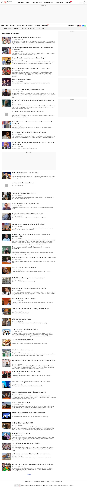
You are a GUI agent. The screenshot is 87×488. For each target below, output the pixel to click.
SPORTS (30, 25)
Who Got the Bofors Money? (21, 402)
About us (60, 485)
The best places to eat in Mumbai (22, 340)
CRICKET (24, 25)
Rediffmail (21, 2)
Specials (35, 28)
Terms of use (65, 485)
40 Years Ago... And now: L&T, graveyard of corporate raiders (31, 454)
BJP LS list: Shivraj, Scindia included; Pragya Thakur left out (31, 68)
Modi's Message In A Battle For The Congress (26, 37)
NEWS (6, 25)
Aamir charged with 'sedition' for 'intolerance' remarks (29, 132)
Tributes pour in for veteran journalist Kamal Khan (28, 89)
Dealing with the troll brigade (21, 433)
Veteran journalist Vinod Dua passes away (25, 203)
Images (16, 28)
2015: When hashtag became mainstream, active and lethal (31, 382)
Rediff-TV (68, 2)
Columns (21, 28)
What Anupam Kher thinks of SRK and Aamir (26, 371)
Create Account (83, 2)
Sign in (85, 1)
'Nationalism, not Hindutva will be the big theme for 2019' (30, 309)
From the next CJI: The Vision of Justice (25, 329)
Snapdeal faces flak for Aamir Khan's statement (27, 214)
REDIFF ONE (45, 25)
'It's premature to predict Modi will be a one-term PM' (29, 392)
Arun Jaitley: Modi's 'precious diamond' (24, 267)
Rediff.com (26, 485)
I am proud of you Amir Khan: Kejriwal (24, 193)
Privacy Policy (45, 485)
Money (28, 2)
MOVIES (19, 25)
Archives (41, 28)
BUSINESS (12, 25)
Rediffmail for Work (29, 481)
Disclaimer (39, 485)
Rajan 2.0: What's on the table (21, 319)
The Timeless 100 (58, 481)
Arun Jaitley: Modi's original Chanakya (24, 298)
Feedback (55, 485)
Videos (52, 481)
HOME (2, 25)
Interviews (28, 28)
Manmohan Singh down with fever (23, 183)
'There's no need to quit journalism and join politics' (28, 224)
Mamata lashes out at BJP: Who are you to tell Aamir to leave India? (34, 257)
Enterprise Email (37, 2)
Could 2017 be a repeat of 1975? (22, 423)
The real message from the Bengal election (26, 443)
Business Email (48, 2)
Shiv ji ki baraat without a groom (22, 350)
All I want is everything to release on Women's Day (28, 111)
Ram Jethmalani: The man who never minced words (29, 288)
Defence (10, 28)
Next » (29, 474)
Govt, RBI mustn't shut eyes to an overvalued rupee (28, 278)
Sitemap (50, 485)
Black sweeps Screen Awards (21, 79)
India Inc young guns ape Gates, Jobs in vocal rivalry (28, 413)
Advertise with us (33, 485)
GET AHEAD (37, 25)
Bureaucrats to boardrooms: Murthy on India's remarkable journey (33, 464)
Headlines (4, 28)
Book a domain (37, 481)
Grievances (71, 485)
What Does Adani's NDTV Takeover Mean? (25, 173)
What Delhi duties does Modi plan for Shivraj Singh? (28, 58)
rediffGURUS (59, 2)
